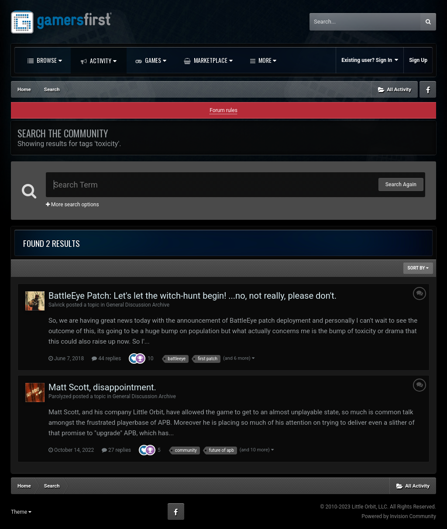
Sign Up (418, 60)
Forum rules (223, 110)
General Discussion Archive (137, 305)
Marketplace (213, 60)
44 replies (106, 358)
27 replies (116, 450)
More (266, 60)
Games (155, 60)
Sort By (418, 268)
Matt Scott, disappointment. (102, 387)
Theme (21, 512)
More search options (72, 204)
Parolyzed (59, 396)
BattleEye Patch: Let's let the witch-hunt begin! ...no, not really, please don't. (192, 295)
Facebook (427, 89)
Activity (103, 60)
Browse (48, 60)
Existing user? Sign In (369, 60)
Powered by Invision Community (398, 516)
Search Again (400, 184)
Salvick (56, 305)
